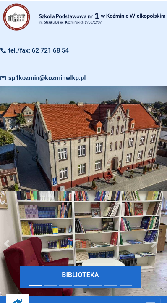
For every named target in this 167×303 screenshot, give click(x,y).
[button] (154, 243)
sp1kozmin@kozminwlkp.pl (47, 78)
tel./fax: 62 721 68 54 (38, 50)
